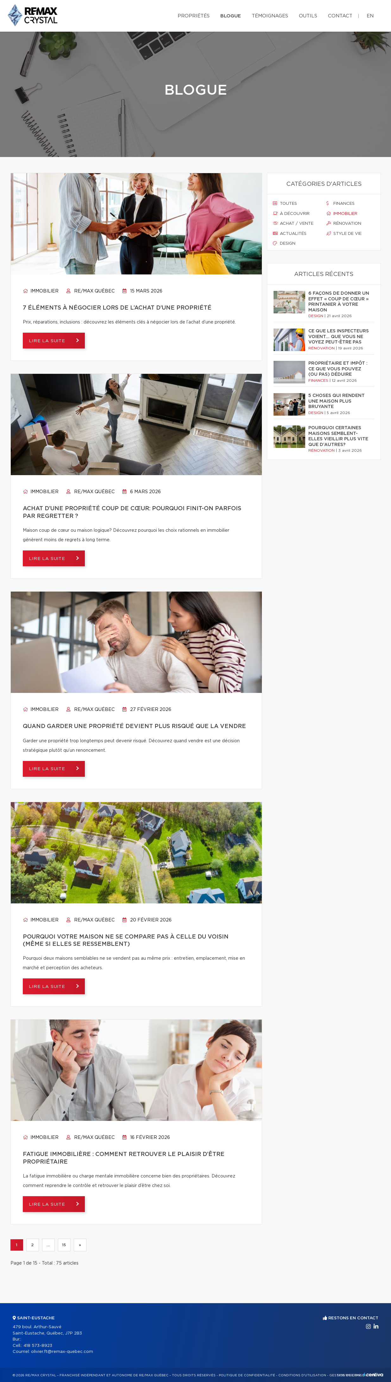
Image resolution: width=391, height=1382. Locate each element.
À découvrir (291, 213)
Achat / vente (293, 223)
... (48, 1245)
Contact (340, 16)
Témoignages (270, 16)
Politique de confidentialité (247, 1375)
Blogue (230, 16)
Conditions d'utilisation (302, 1375)
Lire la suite (48, 341)
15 (64, 1245)
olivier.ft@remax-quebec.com (62, 1352)
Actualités (289, 233)
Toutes (285, 203)
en (370, 16)
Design (284, 243)
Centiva (373, 1375)
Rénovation (343, 223)
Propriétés (194, 16)
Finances (340, 203)
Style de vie (344, 233)
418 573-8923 (37, 1346)
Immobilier (41, 291)
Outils (308, 16)
